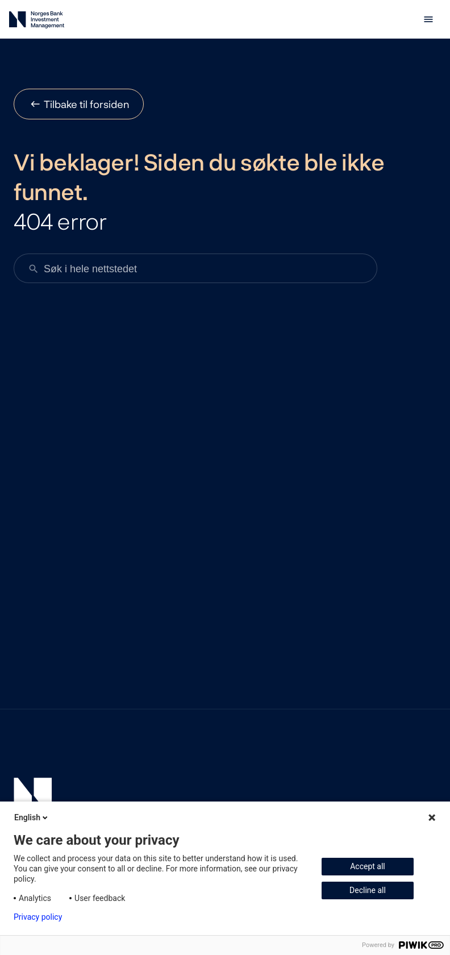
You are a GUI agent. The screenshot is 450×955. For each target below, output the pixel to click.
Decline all (367, 890)
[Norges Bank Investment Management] (36, 21)
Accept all (367, 866)
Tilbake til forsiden (87, 104)
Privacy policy (38, 916)
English (31, 817)
